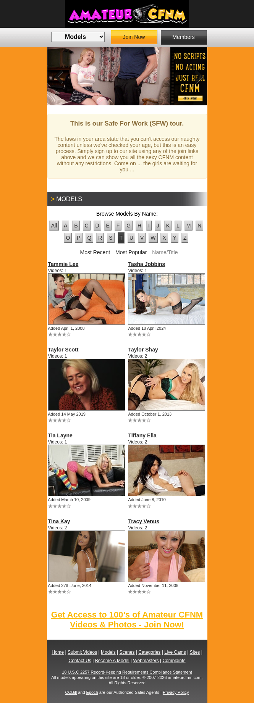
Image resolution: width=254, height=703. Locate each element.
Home (58, 652)
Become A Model (112, 660)
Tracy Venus (143, 521)
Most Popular (131, 252)
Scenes (126, 652)
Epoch (92, 692)
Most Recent (95, 252)
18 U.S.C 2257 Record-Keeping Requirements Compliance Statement (127, 672)
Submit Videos (82, 652)
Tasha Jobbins (146, 264)
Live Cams (175, 652)
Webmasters (146, 660)
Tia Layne (60, 435)
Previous (58, 76)
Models (108, 652)
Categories (149, 652)
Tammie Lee (63, 264)
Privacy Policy (176, 692)
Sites (195, 652)
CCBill (71, 692)
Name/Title (165, 252)
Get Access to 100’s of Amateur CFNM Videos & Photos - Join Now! (127, 619)
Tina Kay (59, 521)
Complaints (173, 660)
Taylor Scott (63, 350)
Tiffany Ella (142, 435)
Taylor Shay (143, 350)
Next (195, 76)
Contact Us (80, 660)
